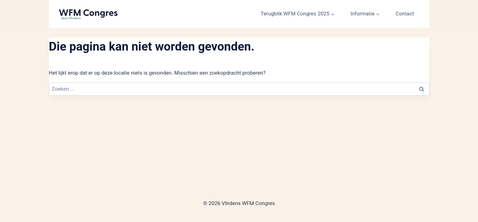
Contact (405, 13)
